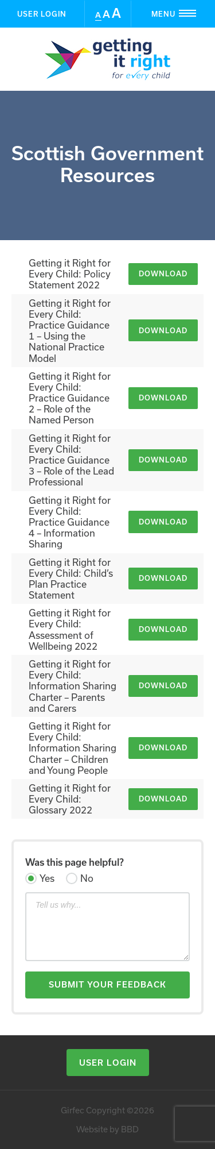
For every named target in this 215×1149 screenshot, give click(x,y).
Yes (47, 878)
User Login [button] (107, 1062)
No (86, 878)
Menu (183, 13)
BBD (130, 1129)
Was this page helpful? (74, 862)
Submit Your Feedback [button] (107, 984)
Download (163, 273)
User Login (42, 14)
